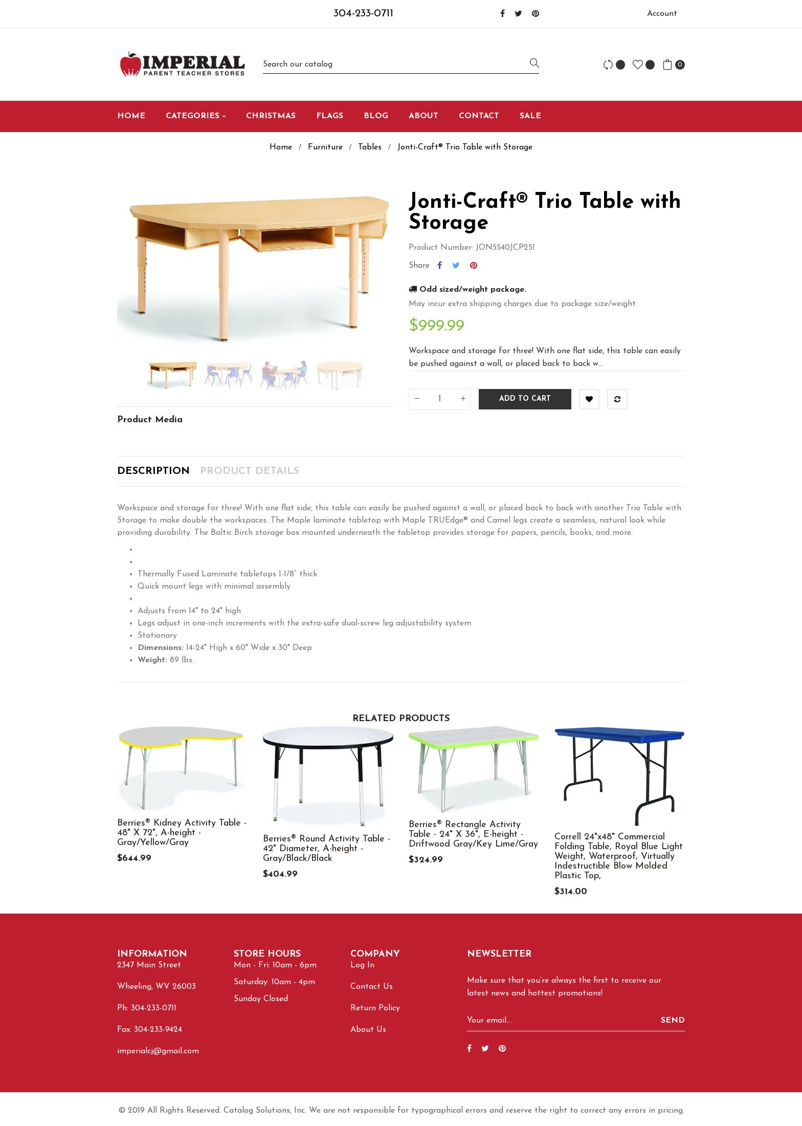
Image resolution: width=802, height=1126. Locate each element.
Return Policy (375, 1008)
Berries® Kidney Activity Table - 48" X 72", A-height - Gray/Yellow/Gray (182, 833)
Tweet (456, 265)
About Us (368, 1030)
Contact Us (371, 987)
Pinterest (473, 265)
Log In (362, 965)
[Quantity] (440, 399)
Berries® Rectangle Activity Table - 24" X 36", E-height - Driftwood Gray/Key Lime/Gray (473, 834)
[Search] (401, 64)
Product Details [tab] (249, 471)
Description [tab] (153, 471)
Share (439, 265)
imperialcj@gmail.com (158, 1051)
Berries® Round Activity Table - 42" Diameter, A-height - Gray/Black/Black (326, 848)
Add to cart (525, 399)
